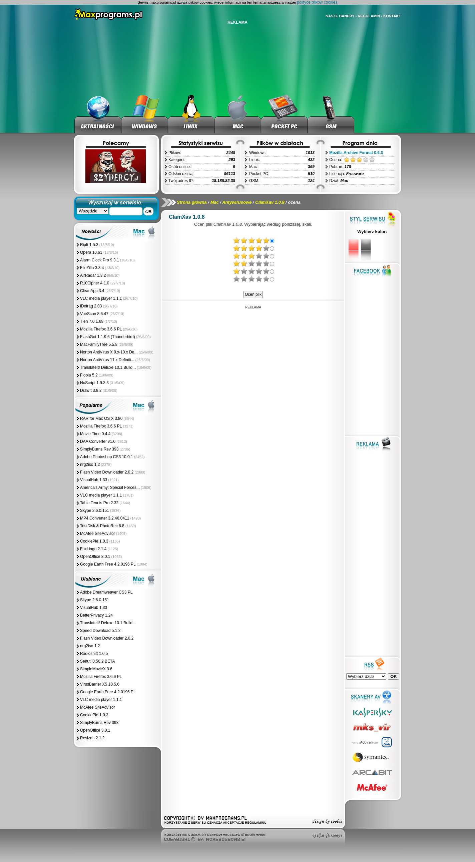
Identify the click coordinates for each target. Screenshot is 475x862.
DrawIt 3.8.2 (91, 390)
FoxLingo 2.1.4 (93, 549)
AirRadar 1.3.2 (93, 275)
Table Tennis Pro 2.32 (99, 503)
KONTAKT (392, 16)
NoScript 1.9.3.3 (94, 382)
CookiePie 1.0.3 (94, 541)
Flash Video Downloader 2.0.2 (107, 472)
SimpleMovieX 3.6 (96, 669)
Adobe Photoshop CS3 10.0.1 (106, 457)
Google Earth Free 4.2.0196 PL (108, 564)
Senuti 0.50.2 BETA (97, 661)
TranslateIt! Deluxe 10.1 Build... (108, 367)
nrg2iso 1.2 (90, 464)
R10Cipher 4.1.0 (95, 283)
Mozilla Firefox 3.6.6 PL (101, 329)
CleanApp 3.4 (92, 290)
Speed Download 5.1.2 (100, 630)
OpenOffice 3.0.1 (95, 556)
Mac (214, 202)
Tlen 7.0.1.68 (91, 321)
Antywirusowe (237, 202)
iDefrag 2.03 (91, 306)
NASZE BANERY (340, 16)
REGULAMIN (369, 16)
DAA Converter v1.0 (97, 441)
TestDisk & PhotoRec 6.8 (102, 526)
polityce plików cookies (317, 2)
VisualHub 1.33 (93, 480)
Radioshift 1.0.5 (94, 653)
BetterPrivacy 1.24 (96, 615)
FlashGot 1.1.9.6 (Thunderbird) (107, 336)
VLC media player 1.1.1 (101, 298)
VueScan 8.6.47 (94, 313)
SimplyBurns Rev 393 (99, 449)
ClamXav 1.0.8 (269, 202)
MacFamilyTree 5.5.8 (98, 344)
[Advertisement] (253, 352)
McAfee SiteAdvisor (97, 533)
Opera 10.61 (91, 252)
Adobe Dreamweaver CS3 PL (106, 592)
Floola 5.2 (89, 375)
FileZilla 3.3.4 (92, 267)
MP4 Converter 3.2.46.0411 (104, 518)
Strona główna (192, 202)
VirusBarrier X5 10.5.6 (99, 684)
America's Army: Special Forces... (110, 487)
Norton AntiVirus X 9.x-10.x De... (109, 352)
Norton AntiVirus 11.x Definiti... (107, 359)
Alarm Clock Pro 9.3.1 (99, 260)
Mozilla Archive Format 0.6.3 (356, 152)
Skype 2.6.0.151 (94, 510)
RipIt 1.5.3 (89, 244)
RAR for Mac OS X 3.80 (101, 418)
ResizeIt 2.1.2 (92, 738)
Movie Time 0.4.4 (95, 434)
